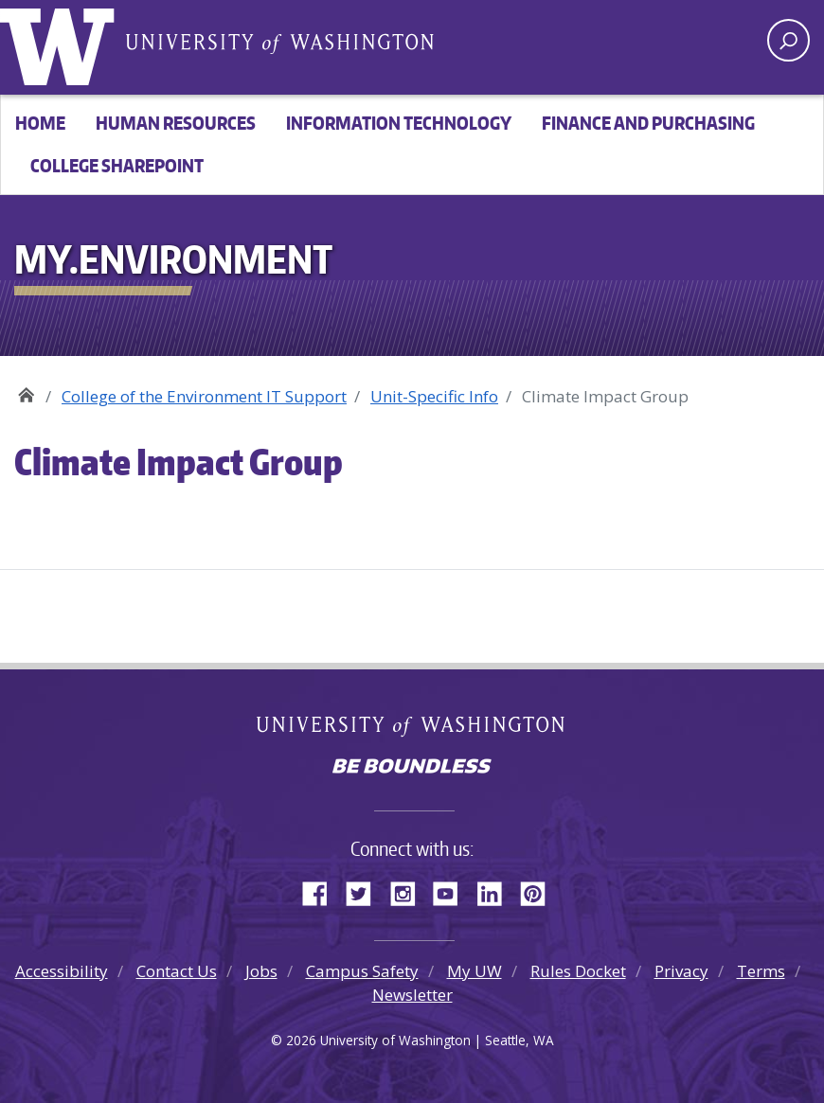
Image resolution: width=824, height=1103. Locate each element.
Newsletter (412, 994)
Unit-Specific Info (434, 396)
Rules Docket (578, 971)
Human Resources (176, 122)
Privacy (681, 971)
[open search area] (788, 40)
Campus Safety (362, 971)
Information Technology (398, 122)
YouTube (453, 891)
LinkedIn (496, 891)
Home (40, 122)
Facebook (322, 891)
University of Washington (61, 42)
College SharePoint (117, 165)
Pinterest (540, 891)
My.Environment (26, 389)
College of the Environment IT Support (204, 396)
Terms (761, 971)
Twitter (365, 891)
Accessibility (61, 971)
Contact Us (176, 971)
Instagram (409, 891)
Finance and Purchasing (648, 122)
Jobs (261, 971)
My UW (474, 971)
